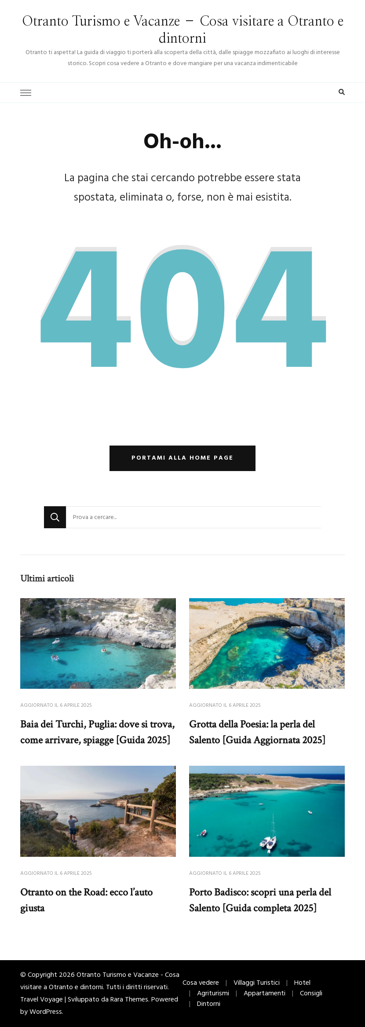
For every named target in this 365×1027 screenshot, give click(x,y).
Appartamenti (264, 993)
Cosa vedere (200, 983)
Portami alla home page (182, 458)
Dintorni (208, 1004)
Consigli (311, 993)
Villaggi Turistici (257, 983)
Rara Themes (129, 999)
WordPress (45, 1012)
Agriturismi (213, 993)
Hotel (302, 983)
